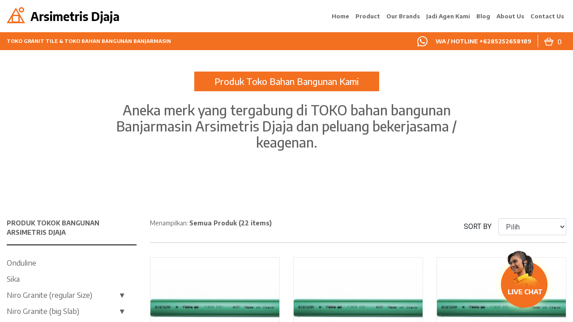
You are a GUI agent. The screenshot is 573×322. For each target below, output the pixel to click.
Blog (483, 16)
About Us (510, 16)
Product (367, 16)
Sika (13, 279)
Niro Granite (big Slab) (43, 311)
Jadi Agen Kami (448, 16)
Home (340, 16)
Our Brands (403, 16)
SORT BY (478, 226)
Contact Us (547, 16)
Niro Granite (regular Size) (49, 295)
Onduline (21, 262)
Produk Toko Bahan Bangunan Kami (286, 81)
